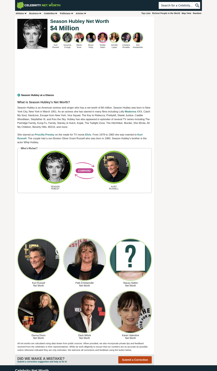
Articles (81, 13)
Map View (186, 13)
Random (197, 13)
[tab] (84, 95)
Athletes (21, 13)
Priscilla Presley (44, 134)
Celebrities (50, 13)
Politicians (66, 13)
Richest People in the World (166, 13)
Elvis (88, 134)
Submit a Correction (135, 359)
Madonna (130, 111)
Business (35, 13)
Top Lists (145, 13)
